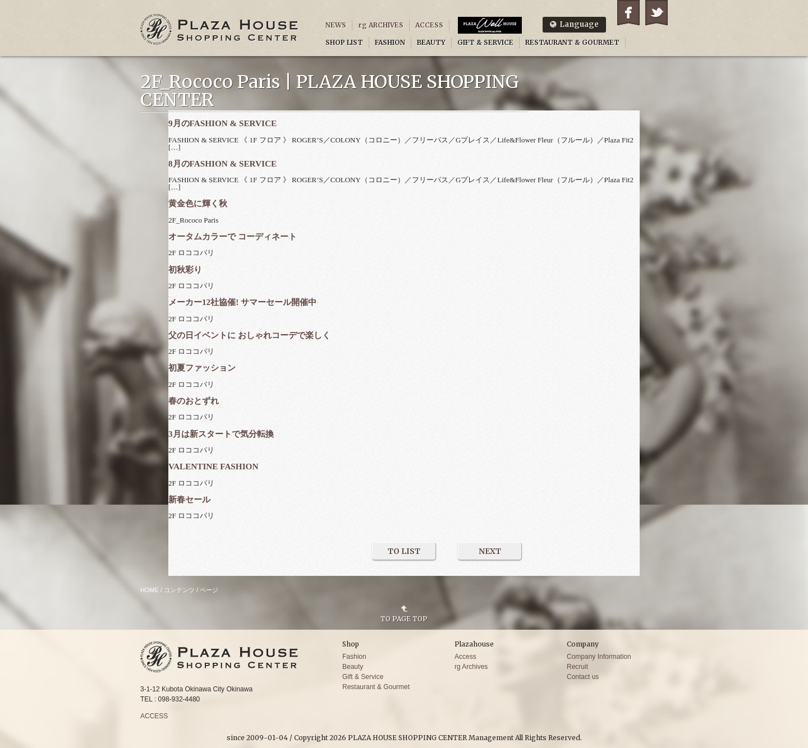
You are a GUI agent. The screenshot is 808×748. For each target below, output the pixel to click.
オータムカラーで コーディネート (232, 236)
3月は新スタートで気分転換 (221, 433)
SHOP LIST (344, 42)
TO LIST (404, 551)
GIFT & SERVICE (485, 42)
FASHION (390, 42)
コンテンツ (179, 590)
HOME (149, 590)
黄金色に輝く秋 (197, 203)
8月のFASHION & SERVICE (222, 163)
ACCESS (429, 25)
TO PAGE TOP (404, 618)
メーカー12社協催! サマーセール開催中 (242, 302)
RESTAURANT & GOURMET (572, 42)
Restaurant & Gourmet (376, 687)
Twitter (656, 12)
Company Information (599, 657)
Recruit (577, 667)
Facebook (628, 12)
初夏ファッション (202, 367)
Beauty (352, 667)
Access (465, 657)
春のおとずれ (193, 400)
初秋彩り (185, 269)
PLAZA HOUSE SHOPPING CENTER (219, 29)
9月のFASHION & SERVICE (222, 123)
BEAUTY (431, 42)
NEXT (490, 551)
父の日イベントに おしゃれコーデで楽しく (249, 335)
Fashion (354, 657)
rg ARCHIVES (380, 25)
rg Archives (471, 667)
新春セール (189, 499)
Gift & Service (362, 677)
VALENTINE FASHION (213, 466)
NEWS (335, 25)
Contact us (583, 677)
